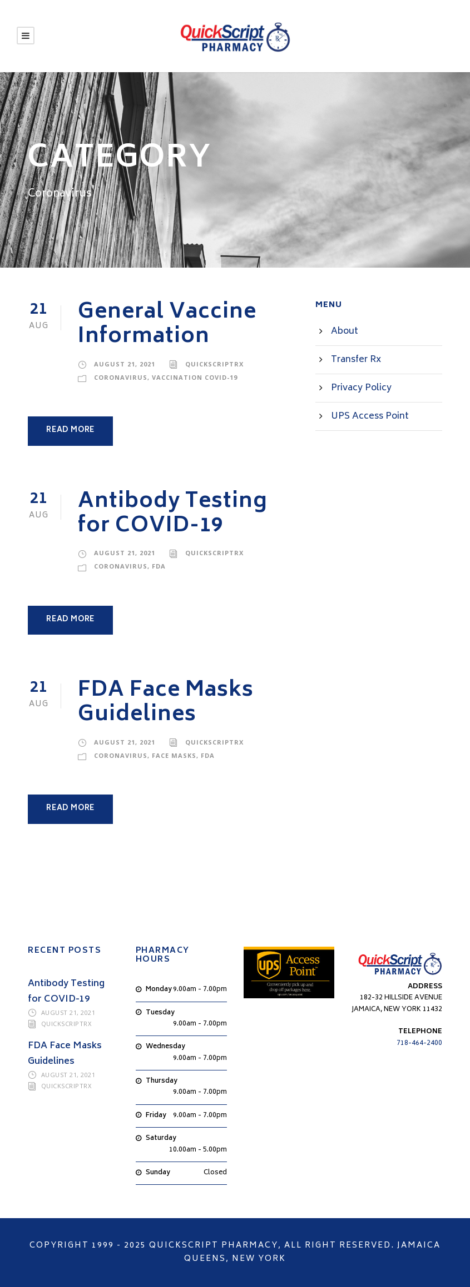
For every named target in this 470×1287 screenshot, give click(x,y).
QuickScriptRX (214, 364)
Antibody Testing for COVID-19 (173, 514)
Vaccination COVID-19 (195, 377)
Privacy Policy (361, 388)
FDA (159, 566)
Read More (70, 430)
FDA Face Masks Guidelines (166, 703)
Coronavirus (120, 377)
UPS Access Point (370, 416)
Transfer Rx (356, 360)
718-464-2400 (419, 1043)
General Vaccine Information (167, 325)
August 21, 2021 (124, 364)
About (344, 331)
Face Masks (174, 755)
